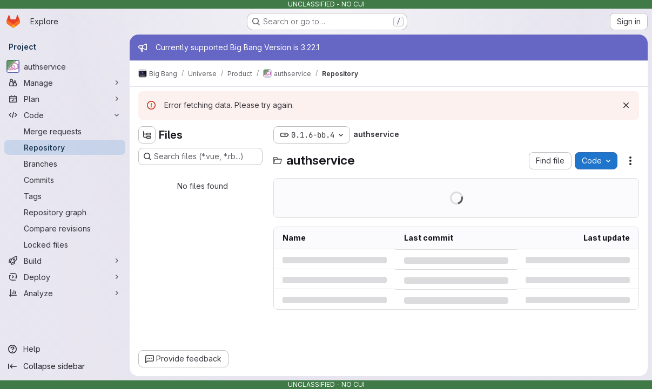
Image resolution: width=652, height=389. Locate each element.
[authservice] (64, 66)
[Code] (64, 114)
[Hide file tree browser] (147, 135)
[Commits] (64, 179)
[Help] (64, 349)
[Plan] (64, 98)
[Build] (64, 260)
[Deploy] (64, 276)
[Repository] (64, 147)
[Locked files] (64, 244)
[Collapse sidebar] (64, 366)
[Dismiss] (626, 105)
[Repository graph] (64, 212)
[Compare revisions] (64, 228)
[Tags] (64, 195)
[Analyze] (64, 293)
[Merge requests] (64, 131)
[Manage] (64, 82)
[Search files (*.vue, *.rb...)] (200, 156)
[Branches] (64, 163)
